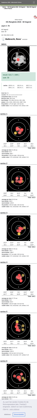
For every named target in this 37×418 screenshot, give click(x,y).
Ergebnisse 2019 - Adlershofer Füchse (11, 2)
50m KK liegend (31, 7)
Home (4, 7)
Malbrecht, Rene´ (13, 39)
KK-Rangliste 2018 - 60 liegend (16, 7)
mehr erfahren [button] (14, 409)
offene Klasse (8, 8)
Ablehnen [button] (7, 414)
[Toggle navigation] (33, 2)
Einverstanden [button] (19, 414)
